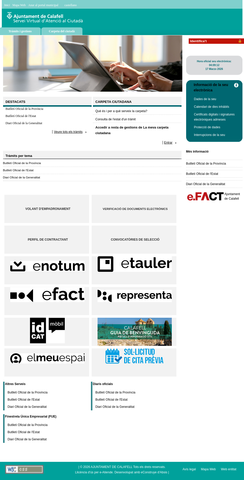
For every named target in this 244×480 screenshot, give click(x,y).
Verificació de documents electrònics (135, 208)
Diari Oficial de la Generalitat (24, 123)
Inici (7, 5)
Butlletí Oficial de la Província (24, 109)
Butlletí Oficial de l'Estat (21, 116)
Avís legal (189, 469)
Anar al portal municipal (43, 5)
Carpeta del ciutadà (62, 31)
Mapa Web (19, 5)
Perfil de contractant (48, 239)
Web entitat (228, 469)
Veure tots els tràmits (68, 132)
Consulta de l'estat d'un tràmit (116, 119)
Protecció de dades (207, 127)
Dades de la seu (205, 99)
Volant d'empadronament (47, 209)
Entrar (168, 142)
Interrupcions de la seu (209, 135)
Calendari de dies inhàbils (211, 107)
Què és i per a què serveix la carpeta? (121, 111)
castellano (71, 5)
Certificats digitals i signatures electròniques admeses (214, 117)
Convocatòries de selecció (135, 239)
